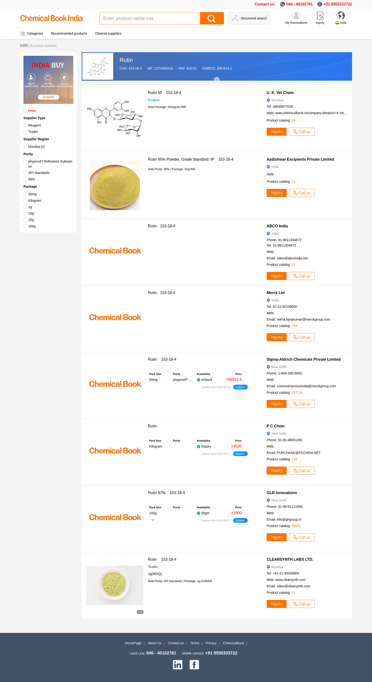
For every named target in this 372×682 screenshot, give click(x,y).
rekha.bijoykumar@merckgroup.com (303, 319)
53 (293, 264)
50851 (296, 526)
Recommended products (69, 33)
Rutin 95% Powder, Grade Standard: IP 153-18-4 (190, 159)
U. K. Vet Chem (280, 93)
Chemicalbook (233, 643)
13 (293, 181)
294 (294, 326)
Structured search (254, 18)
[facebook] (194, 664)
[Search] (212, 18)
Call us (301, 131)
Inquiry (276, 132)
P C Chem (275, 426)
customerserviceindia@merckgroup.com (306, 386)
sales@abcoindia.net (292, 258)
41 (293, 592)
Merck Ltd (276, 293)
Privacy (211, 643)
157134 (297, 392)
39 (293, 120)
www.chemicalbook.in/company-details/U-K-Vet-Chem (315, 113)
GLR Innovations (282, 493)
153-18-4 (135, 68)
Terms (194, 643)
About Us (155, 643)
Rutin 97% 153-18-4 (166, 493)
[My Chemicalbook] (296, 15)
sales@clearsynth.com (293, 586)
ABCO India (277, 226)
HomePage (133, 643)
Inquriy (320, 22)
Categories (35, 33)
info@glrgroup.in (289, 519)
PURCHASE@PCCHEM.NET (299, 453)
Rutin (126, 60)
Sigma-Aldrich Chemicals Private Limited (304, 359)
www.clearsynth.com (290, 580)
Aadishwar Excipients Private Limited (300, 159)
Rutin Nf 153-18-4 (164, 93)
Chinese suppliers (108, 33)
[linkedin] (177, 664)
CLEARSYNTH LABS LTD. (290, 559)
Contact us (176, 643)
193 (294, 459)
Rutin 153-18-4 (162, 359)
